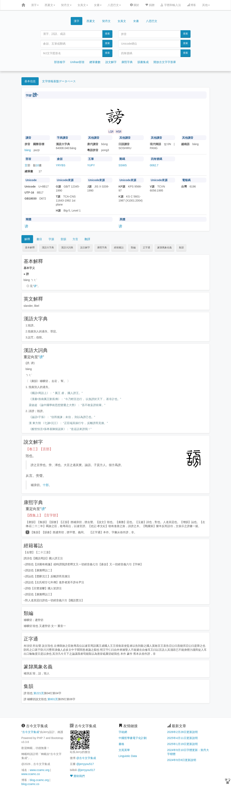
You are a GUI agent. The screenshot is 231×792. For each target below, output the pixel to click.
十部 (46, 485)
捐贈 (149, 5)
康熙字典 (127, 62)
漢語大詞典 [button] (67, 247)
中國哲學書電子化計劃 (133, 738)
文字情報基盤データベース (59, 81)
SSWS (122, 165)
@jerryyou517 (85, 764)
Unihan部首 (77, 62)
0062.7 (154, 165)
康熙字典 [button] (102, 247)
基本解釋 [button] (30, 247)
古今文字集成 (30, 732)
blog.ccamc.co (30, 784)
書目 (39, 239)
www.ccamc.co (30, 774)
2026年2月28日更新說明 (182, 732)
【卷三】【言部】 (39, 449)
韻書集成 (143, 62)
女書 (98, 5)
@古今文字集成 (86, 758)
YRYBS (60, 165)
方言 (75, 239)
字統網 (123, 732)
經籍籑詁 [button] (119, 247)
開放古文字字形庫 (164, 62)
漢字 (35, 5)
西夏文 (50, 5)
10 (37, 165)
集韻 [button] (181, 247)
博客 (191, 5)
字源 (51, 239)
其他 (206, 5)
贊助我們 (77, 776)
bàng (28, 150)
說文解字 (111, 62)
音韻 (63, 239)
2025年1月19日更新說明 (182, 744)
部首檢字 (59, 62)
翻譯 (87, 239)
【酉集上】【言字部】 (43, 515)
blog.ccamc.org (39, 780)
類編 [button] (133, 247)
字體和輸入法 (170, 5)
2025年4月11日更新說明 (182, 738)
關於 (134, 5)
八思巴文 (114, 5)
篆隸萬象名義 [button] (164, 247)
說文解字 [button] (85, 247)
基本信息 (30, 81)
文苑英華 (124, 750)
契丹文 (66, 5)
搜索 (107, 33)
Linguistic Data (128, 756)
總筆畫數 (95, 62)
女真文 (83, 5)
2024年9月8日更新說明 (181, 760)
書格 (121, 744)
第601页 (52, 699)
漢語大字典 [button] (48, 247)
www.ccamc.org (39, 770)
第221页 (38, 693)
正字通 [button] (146, 247)
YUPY (91, 165)
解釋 (27, 239)
